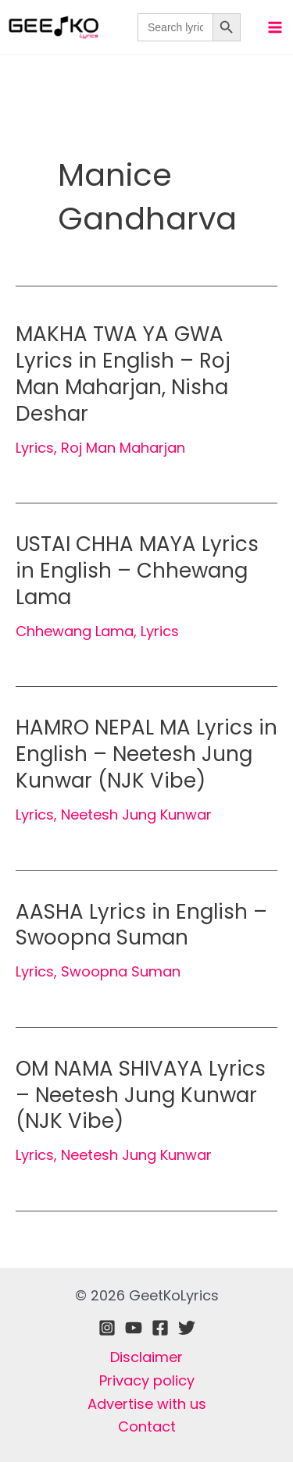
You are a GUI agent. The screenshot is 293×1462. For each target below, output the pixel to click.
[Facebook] (160, 1327)
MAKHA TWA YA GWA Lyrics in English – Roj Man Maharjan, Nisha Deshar (123, 373)
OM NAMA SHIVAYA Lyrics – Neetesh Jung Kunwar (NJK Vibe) (141, 1095)
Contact (147, 1426)
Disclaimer (146, 1357)
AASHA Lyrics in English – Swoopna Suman (141, 925)
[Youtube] (133, 1327)
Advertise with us (147, 1404)
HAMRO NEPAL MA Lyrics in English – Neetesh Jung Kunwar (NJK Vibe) (146, 754)
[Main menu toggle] (274, 27)
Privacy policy (147, 1380)
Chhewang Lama (75, 631)
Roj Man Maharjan (123, 447)
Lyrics (35, 447)
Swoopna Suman (120, 971)
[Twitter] (186, 1327)
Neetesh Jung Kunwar (136, 814)
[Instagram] (107, 1327)
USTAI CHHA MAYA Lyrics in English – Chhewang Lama (137, 570)
